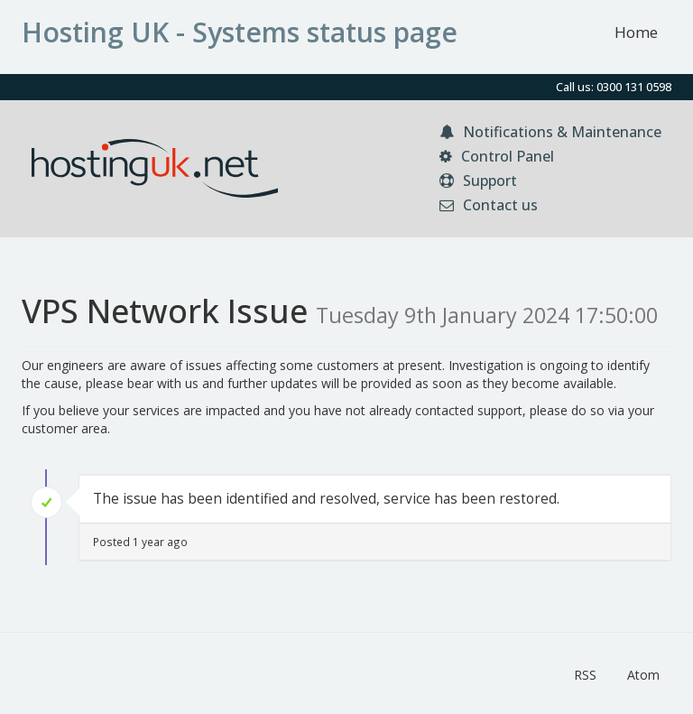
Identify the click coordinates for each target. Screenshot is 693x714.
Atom (643, 674)
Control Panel (496, 156)
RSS (585, 674)
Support (478, 180)
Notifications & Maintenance (550, 132)
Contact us (488, 205)
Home (636, 32)
